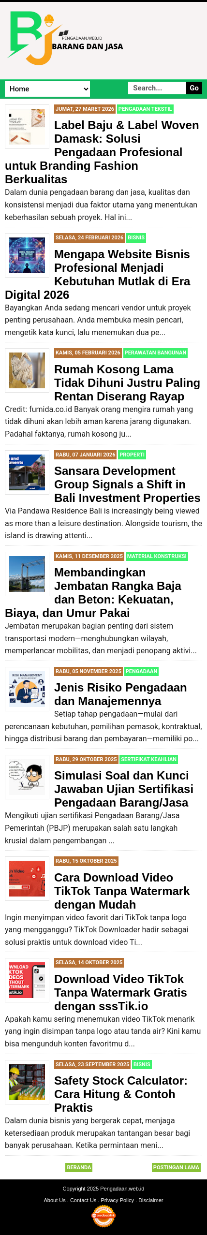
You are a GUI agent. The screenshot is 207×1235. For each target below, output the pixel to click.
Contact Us (83, 1200)
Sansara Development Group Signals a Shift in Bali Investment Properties (127, 484)
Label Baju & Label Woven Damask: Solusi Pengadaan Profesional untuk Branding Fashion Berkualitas (102, 152)
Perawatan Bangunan (156, 353)
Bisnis (136, 238)
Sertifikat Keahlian (149, 759)
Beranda (79, 1167)
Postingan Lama (176, 1167)
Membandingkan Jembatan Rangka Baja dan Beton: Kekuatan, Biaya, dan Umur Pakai (93, 592)
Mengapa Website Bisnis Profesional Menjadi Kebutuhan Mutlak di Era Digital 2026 (97, 274)
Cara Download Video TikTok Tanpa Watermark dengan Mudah (122, 891)
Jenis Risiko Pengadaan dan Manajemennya (120, 694)
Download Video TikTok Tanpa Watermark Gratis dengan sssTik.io (120, 992)
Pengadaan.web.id (122, 1188)
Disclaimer (150, 1200)
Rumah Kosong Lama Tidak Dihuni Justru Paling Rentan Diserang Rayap (127, 383)
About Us (55, 1200)
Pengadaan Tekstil (145, 109)
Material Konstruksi (157, 556)
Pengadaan (142, 671)
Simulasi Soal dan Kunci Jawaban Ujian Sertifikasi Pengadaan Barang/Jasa (123, 789)
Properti (132, 455)
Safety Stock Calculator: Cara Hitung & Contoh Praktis (121, 1094)
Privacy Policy (117, 1200)
